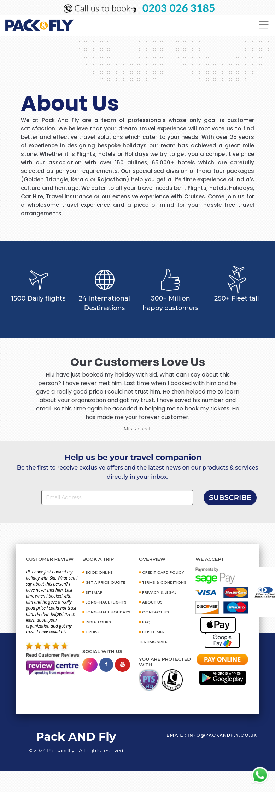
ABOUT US (152, 602)
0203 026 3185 (178, 7)
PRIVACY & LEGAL (159, 592)
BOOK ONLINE (99, 572)
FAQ (146, 622)
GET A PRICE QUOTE (105, 582)
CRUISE (93, 632)
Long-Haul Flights (106, 602)
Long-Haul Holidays (108, 612)
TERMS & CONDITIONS (164, 582)
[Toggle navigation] (264, 25)
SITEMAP (94, 592)
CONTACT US (155, 612)
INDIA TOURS (98, 622)
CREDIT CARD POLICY (163, 572)
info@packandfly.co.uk (222, 735)
